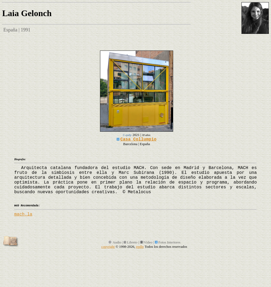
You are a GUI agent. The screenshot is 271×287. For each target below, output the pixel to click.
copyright (108, 247)
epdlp (140, 247)
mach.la (23, 214)
